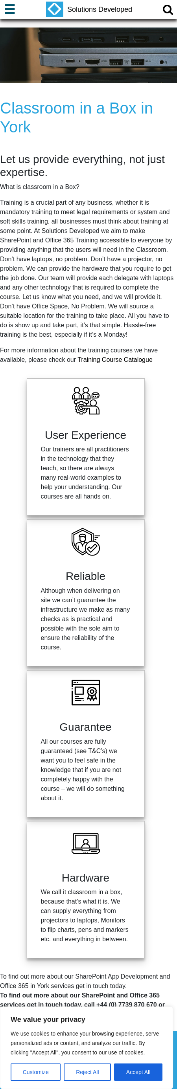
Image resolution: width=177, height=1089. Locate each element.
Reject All (87, 1072)
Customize (36, 1072)
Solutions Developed (89, 9)
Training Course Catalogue (115, 359)
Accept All (138, 1072)
